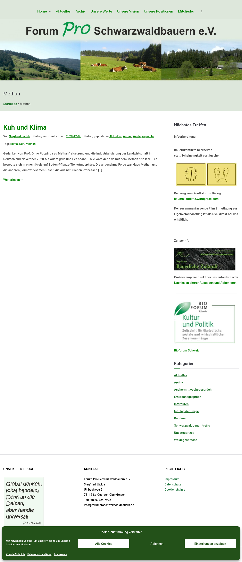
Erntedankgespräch (187, 397)
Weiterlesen (13, 180)
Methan (31, 143)
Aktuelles (63, 11)
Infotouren (181, 404)
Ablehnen (156, 544)
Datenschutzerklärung (39, 554)
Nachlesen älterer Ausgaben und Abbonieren (205, 283)
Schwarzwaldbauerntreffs (192, 425)
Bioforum (180, 350)
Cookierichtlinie (175, 489)
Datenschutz (173, 484)
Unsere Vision (128, 11)
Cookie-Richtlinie (15, 554)
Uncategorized (184, 433)
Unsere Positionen (158, 11)
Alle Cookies (103, 544)
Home (44, 11)
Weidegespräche (143, 136)
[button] (49, 11)
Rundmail (180, 418)
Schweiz (193, 350)
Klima (14, 143)
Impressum (60, 554)
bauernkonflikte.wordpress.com (196, 199)
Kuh (21, 143)
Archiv (81, 11)
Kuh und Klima (25, 127)
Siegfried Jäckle (19, 136)
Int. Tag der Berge (186, 411)
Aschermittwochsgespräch (192, 389)
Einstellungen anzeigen (210, 544)
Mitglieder (186, 11)
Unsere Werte (101, 11)
